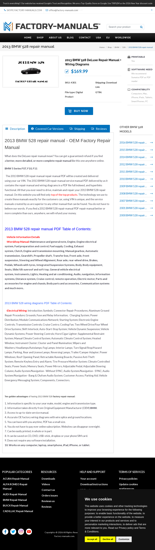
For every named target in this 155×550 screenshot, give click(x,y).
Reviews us (48, 501)
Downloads (48, 478)
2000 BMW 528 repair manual (132, 216)
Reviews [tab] (99, 128)
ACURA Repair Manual (16, 478)
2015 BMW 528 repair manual (132, 151)
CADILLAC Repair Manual (18, 511)
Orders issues (50, 495)
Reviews (46, 506)
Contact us (48, 489)
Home (102, 47)
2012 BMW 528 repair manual (132, 165)
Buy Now (81, 111)
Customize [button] (124, 539)
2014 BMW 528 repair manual (132, 158)
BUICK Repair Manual (15, 505)
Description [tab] (15, 129)
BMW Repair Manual (15, 499)
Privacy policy (126, 528)
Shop (110, 47)
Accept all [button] (92, 539)
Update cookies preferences (128, 486)
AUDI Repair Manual (15, 494)
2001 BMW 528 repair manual (132, 209)
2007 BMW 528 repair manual (132, 201)
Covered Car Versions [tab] (47, 128)
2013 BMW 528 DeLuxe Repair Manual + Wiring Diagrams (93, 62)
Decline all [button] (108, 539)
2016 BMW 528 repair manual (132, 143)
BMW (117, 47)
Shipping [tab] (77, 128)
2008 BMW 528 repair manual (132, 194)
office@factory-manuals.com (62, 10)
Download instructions (94, 484)
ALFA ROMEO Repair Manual (15, 486)
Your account (88, 478)
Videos (46, 484)
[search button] (141, 27)
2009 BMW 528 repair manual (132, 187)
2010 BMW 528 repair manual (132, 180)
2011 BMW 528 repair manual (132, 172)
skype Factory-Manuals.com (23, 10)
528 (123, 47)
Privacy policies (128, 478)
